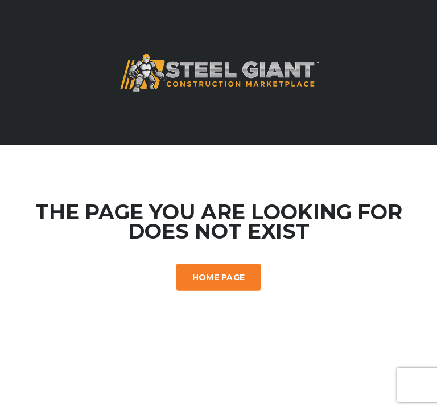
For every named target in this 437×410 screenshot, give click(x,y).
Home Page (218, 277)
